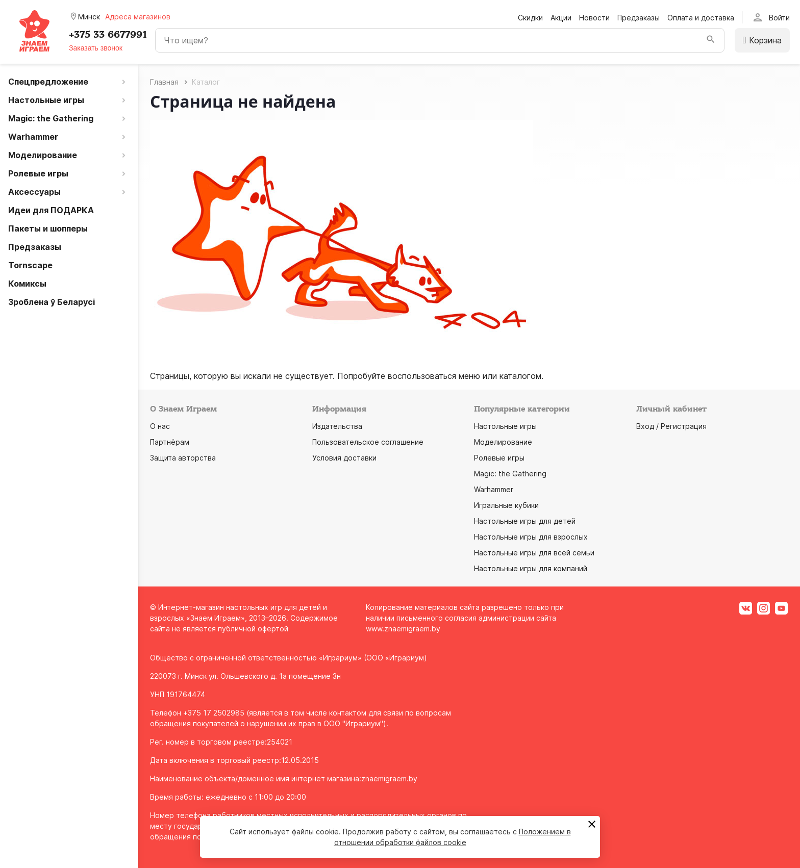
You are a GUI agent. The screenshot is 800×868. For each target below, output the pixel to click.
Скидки (530, 17)
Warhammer (493, 489)
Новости (594, 17)
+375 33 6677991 (108, 34)
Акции (561, 17)
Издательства (337, 426)
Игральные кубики (506, 505)
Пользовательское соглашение (367, 442)
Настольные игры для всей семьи (534, 552)
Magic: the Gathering (510, 473)
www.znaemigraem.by (403, 628)
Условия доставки (344, 457)
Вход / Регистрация (671, 426)
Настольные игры (505, 426)
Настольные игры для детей (525, 521)
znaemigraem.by (389, 778)
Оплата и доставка (700, 17)
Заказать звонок (95, 48)
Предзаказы (638, 17)
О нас (160, 426)
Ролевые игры (499, 457)
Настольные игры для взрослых (531, 536)
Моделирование (503, 442)
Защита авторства (183, 457)
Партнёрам (169, 442)
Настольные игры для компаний (530, 568)
